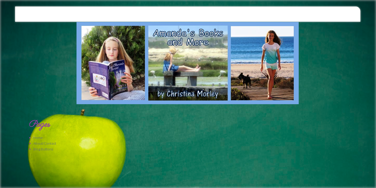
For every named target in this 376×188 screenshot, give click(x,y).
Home (38, 137)
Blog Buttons (43, 149)
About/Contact (44, 143)
